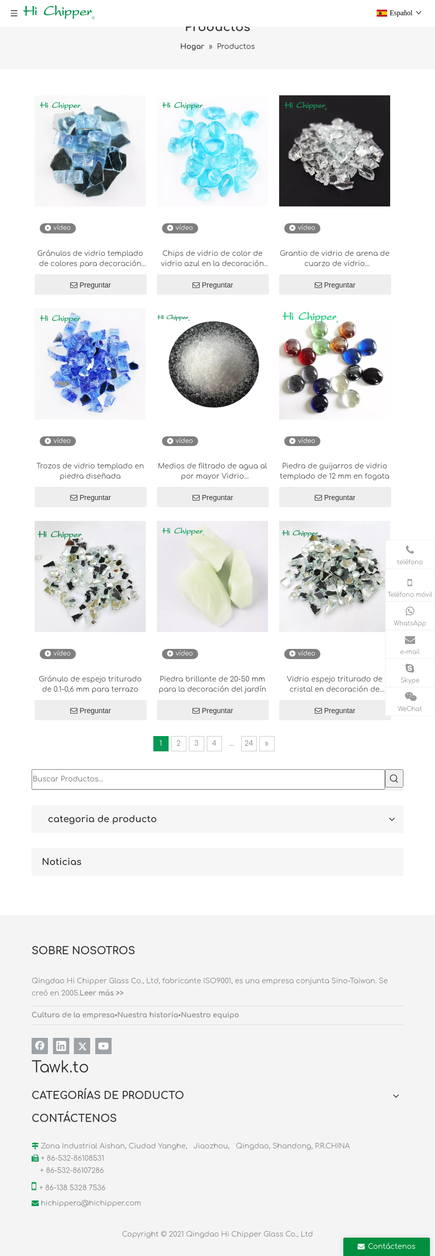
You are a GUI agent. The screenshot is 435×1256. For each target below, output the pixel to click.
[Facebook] (40, 1046)
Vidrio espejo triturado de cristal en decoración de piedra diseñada (335, 685)
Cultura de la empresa (73, 1015)
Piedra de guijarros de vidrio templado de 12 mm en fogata (334, 471)
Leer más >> (101, 993)
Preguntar (90, 285)
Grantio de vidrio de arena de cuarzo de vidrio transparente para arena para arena (334, 259)
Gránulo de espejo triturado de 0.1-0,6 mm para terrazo (90, 684)
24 (248, 743)
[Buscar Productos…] (208, 779)
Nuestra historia (147, 1015)
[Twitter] (82, 1046)
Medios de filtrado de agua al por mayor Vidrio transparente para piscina (212, 472)
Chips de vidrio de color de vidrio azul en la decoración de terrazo (212, 259)
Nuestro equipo (210, 1015)
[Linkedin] (61, 1046)
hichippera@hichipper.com (91, 1203)
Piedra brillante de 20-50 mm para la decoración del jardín (212, 684)
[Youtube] (103, 1046)
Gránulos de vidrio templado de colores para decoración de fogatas (90, 259)
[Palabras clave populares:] (394, 778)
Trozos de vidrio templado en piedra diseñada (90, 471)
